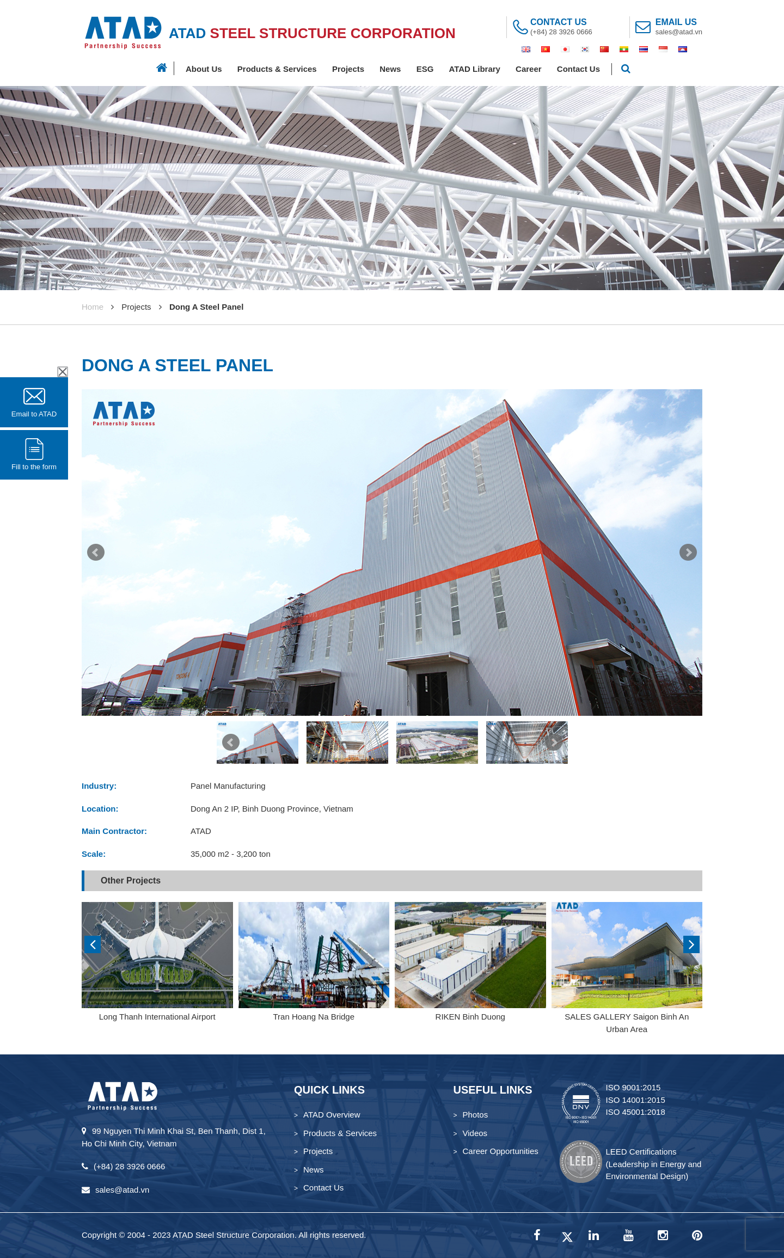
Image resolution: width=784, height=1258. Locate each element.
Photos (475, 1114)
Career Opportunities (500, 1151)
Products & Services (277, 68)
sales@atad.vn (679, 32)
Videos (475, 1133)
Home (92, 306)
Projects (348, 68)
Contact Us (578, 68)
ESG (425, 68)
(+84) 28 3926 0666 (561, 32)
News (390, 68)
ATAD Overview (331, 1114)
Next (688, 552)
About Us (204, 68)
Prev (96, 552)
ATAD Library (474, 68)
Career (529, 68)
